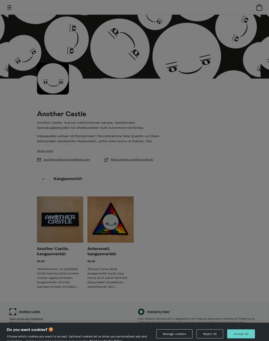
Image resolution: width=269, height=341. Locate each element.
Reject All (210, 335)
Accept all (241, 335)
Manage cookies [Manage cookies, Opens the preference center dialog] (174, 335)
